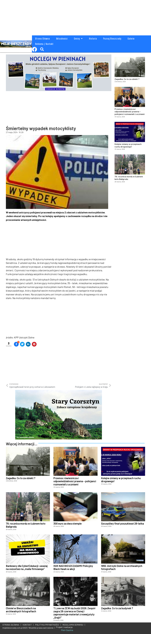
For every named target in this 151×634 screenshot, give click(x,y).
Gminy (78, 38)
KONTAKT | (28, 624)
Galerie (131, 38)
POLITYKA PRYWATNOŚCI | (47, 624)
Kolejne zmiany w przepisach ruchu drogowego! (128, 145)
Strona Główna (42, 38)
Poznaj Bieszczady (112, 38)
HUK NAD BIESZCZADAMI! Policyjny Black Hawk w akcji (73, 567)
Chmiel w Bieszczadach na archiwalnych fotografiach (21, 610)
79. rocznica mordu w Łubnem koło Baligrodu (129, 177)
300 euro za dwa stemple (67, 523)
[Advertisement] (71, 16)
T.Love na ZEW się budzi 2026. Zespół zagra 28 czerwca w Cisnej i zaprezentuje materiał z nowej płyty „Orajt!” (74, 613)
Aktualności (62, 38)
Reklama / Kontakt (44, 43)
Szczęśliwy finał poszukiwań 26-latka (122, 523)
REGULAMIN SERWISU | (73, 624)
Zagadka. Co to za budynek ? (117, 608)
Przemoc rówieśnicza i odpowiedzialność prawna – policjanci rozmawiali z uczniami (130, 111)
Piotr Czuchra (67, 630)
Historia (93, 38)
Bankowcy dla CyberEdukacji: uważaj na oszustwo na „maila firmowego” (27, 567)
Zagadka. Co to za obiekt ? (127, 79)
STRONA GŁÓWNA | (11, 624)
